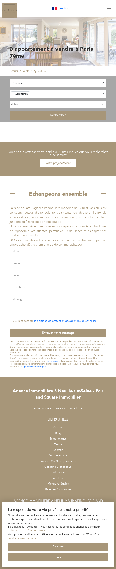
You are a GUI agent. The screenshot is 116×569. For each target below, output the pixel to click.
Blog (58, 433)
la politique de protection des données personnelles (65, 320)
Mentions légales (58, 483)
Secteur (58, 450)
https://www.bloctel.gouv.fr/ (35, 366)
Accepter (58, 546)
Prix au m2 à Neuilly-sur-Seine (58, 461)
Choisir (58, 557)
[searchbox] (57, 105)
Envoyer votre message (58, 333)
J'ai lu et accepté (54, 320)
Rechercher (58, 115)
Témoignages (58, 438)
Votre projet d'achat (58, 163)
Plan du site (58, 478)
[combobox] (58, 94)
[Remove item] (13, 94)
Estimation (58, 472)
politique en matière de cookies (26, 530)
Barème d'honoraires (58, 489)
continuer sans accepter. (22, 538)
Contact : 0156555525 (58, 467)
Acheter (58, 427)
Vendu (58, 444)
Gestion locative (58, 455)
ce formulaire (53, 361)
